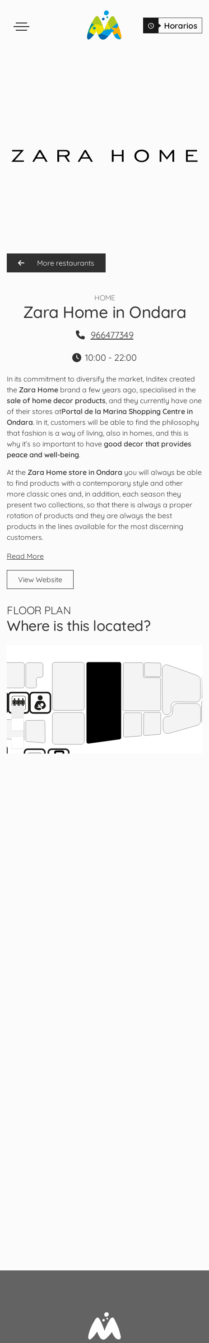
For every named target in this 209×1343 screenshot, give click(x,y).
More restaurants (56, 262)
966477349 (112, 334)
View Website (40, 579)
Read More (25, 556)
